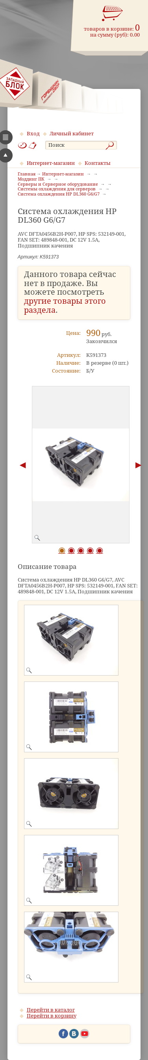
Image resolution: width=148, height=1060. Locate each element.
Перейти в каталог (51, 1010)
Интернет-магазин (51, 163)
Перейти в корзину (51, 1016)
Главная (26, 174)
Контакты (98, 163)
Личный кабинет (72, 134)
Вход (33, 134)
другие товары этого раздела (65, 306)
